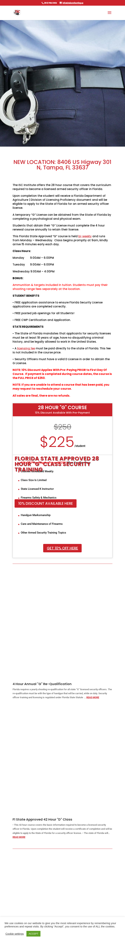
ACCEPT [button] (33, 933)
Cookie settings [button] (14, 933)
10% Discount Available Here (45, 503)
